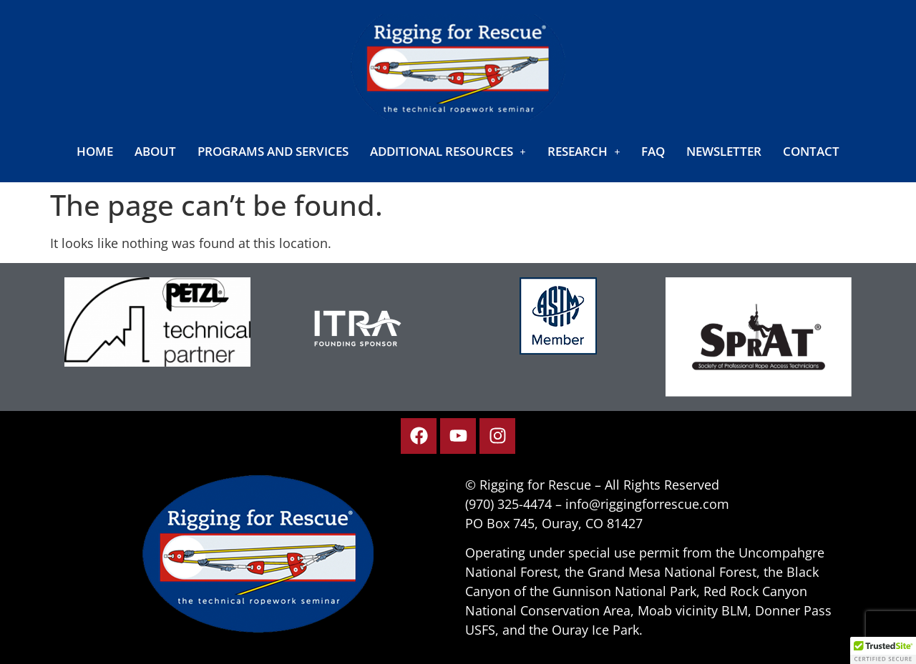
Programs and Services (273, 151)
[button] (448, 151)
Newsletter (723, 151)
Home (95, 151)
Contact (811, 151)
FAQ (653, 151)
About (155, 151)
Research (583, 151)
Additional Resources (448, 151)
